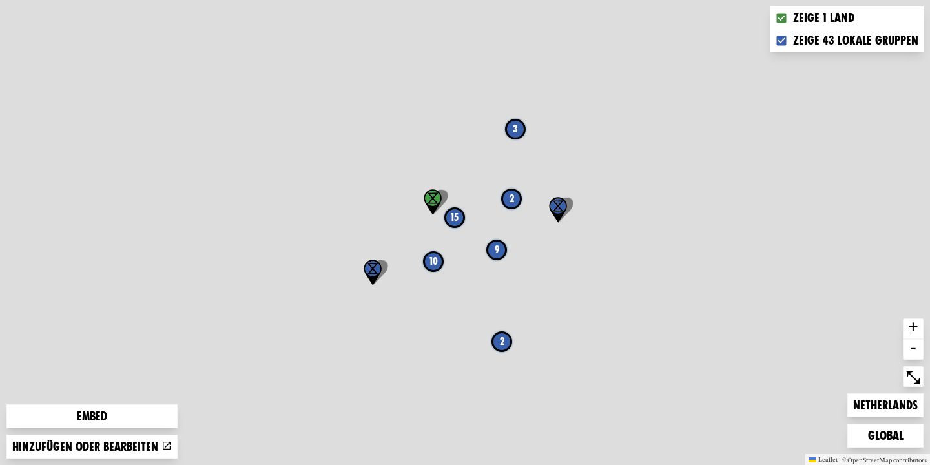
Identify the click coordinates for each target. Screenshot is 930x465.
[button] (372, 272)
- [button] (913, 349)
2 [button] (502, 341)
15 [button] (455, 217)
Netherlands (885, 404)
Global (888, 434)
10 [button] (433, 261)
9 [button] (497, 249)
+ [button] (913, 328)
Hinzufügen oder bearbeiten (92, 446)
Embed (92, 416)
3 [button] (515, 129)
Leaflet (823, 459)
